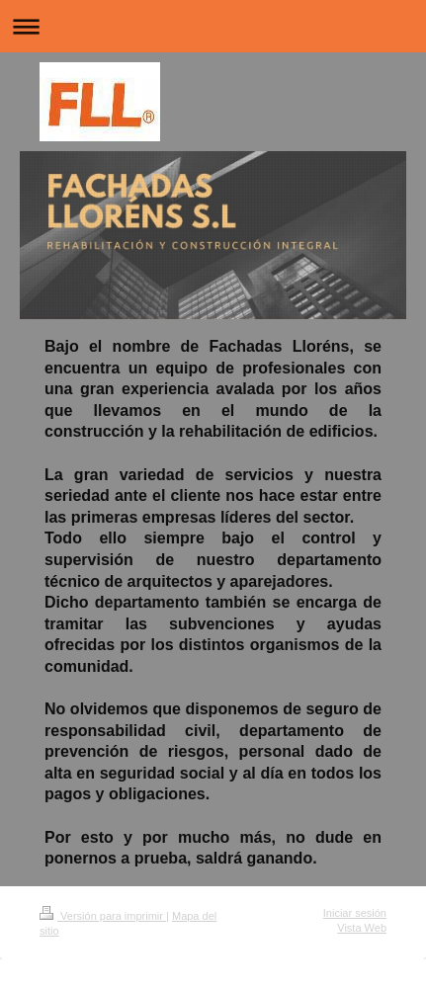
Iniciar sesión (354, 913)
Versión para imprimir (103, 916)
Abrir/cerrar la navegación (213, 26)
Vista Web (361, 928)
